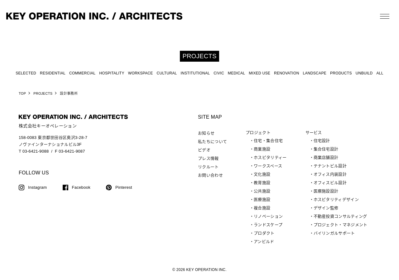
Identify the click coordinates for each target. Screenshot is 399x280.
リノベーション (268, 216)
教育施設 (262, 182)
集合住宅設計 (326, 149)
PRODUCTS (341, 73)
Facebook (81, 187)
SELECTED (26, 73)
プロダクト (264, 233)
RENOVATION (286, 73)
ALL (380, 73)
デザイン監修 (326, 208)
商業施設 (262, 149)
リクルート (208, 166)
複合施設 (262, 208)
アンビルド (264, 241)
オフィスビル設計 (330, 182)
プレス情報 (208, 158)
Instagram (37, 187)
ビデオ (204, 150)
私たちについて (212, 141)
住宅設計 (322, 140)
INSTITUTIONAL (195, 73)
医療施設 (262, 199)
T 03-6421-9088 (34, 151)
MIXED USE (259, 73)
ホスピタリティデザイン (336, 199)
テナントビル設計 (330, 166)
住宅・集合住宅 (268, 140)
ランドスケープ (268, 224)
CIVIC (219, 73)
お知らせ (206, 133)
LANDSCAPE (314, 73)
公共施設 (262, 191)
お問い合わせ (210, 175)
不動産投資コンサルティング (340, 216)
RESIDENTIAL (52, 73)
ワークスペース (268, 166)
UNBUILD (364, 73)
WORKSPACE (140, 73)
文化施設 (262, 174)
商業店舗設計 (326, 157)
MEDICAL (236, 73)
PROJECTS (42, 93)
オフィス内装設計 (330, 174)
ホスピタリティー (270, 157)
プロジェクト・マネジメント (341, 224)
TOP (22, 93)
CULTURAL (167, 73)
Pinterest (123, 187)
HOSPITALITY (111, 73)
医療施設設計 (326, 191)
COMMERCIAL (82, 73)
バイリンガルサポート (334, 233)
